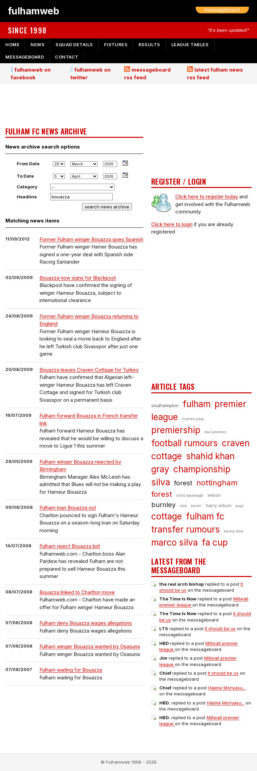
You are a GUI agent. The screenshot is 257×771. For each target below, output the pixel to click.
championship (202, 469)
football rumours (184, 443)
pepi (240, 505)
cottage (166, 516)
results (149, 44)
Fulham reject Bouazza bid (69, 546)
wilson (214, 495)
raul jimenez (215, 431)
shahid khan (210, 456)
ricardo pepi (193, 418)
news (37, 44)
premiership (175, 430)
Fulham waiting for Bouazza (70, 670)
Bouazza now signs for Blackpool (77, 278)
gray (160, 469)
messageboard (24, 57)
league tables (190, 44)
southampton (165, 405)
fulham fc (205, 516)
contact (67, 57)
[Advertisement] (74, 106)
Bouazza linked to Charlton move (77, 592)
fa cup (215, 542)
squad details (74, 44)
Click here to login (171, 224)
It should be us (220, 628)
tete (183, 505)
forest (183, 483)
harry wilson (219, 505)
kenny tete (233, 531)
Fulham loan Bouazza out (67, 507)
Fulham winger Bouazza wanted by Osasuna (89, 646)
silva (160, 482)
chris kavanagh (189, 495)
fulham (196, 404)
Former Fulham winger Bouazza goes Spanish (91, 239)
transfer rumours (185, 529)
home (12, 44)
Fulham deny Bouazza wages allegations (85, 623)
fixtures (115, 44)
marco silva (174, 542)
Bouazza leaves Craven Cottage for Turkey (89, 370)
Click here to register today (206, 196)
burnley (163, 505)
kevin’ (196, 505)
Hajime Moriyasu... (227, 687)
